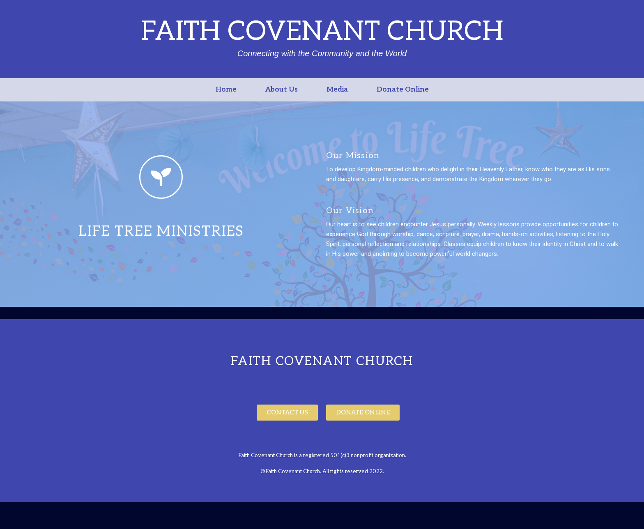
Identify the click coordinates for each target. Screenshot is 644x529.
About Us (281, 89)
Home (226, 89)
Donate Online (403, 89)
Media (337, 89)
